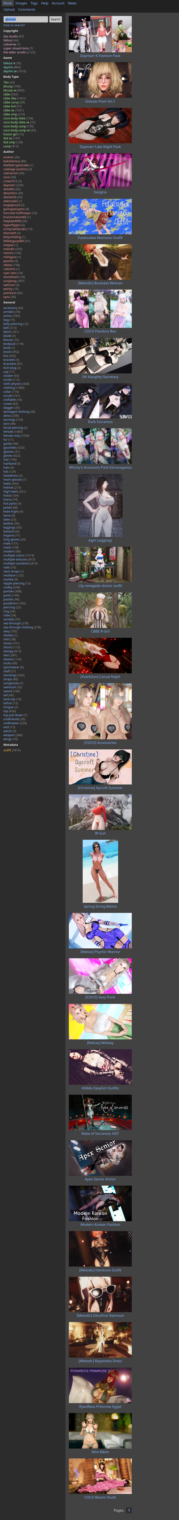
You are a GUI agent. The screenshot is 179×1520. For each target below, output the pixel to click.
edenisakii (12, 201)
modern (12, 551)
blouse (11, 340)
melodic (12, 249)
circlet (11, 380)
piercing (12, 607)
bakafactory (14, 161)
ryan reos (13, 273)
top (9, 711)
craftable (12, 400)
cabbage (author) (17, 169)
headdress (12, 475)
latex (9, 519)
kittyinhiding (14, 237)
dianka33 (12, 197)
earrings (13, 420)
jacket (10, 507)
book (9, 348)
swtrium (11, 285)
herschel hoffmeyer (20, 213)
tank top (12, 699)
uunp (11, 146)
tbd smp (13, 142)
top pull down (15, 715)
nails (9, 567)
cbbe (10, 94)
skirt (10, 655)
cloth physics (16, 384)
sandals (11, 619)
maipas (10, 245)
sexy (10, 631)
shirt (9, 639)
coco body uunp (18, 126)
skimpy (12, 651)
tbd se (11, 138)
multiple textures (19, 559)
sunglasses (13, 683)
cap (8, 372)
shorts (11, 647)
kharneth (12, 233)
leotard (11, 531)
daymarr (13, 185)
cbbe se (13, 110)
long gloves (14, 539)
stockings (14, 675)
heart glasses (14, 479)
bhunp (11, 86)
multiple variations (20, 563)
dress (11, 416)
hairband (12, 463)
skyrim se (14, 71)
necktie (10, 579)
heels (11, 483)
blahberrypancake (18, 165)
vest (9, 727)
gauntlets (14, 448)
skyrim (12, 67)
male (10, 543)
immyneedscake (17, 229)
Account (58, 3)
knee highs (13, 511)
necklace (13, 575)
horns (10, 499)
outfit (12, 750)
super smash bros (18, 48)
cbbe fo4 (12, 106)
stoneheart (14, 277)
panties (12, 591)
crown (10, 404)
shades (10, 635)
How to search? (14, 25)
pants (11, 595)
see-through (16, 623)
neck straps (13, 571)
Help (44, 3)
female (13, 432)
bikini (11, 332)
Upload (9, 9)
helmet (12, 487)
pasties (11, 599)
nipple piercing (16, 583)
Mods (7, 3)
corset (11, 396)
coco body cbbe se (19, 122)
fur (8, 440)
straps (10, 679)
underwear (15, 723)
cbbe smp (14, 114)
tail (8, 695)
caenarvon (13, 173)
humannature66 (17, 217)
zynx (9, 297)
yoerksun (12, 293)
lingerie (11, 535)
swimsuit (12, 687)
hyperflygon (14, 225)
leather (11, 523)
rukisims (11, 269)
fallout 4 (12, 63)
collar (11, 392)
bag (9, 320)
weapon (12, 735)
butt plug (12, 368)
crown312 (12, 181)
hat (9, 471)
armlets (11, 312)
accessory (13, 308)
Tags (34, 3)
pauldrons (14, 603)
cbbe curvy (14, 102)
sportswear (13, 667)
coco (9, 177)
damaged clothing (19, 412)
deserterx (13, 193)
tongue (10, 707)
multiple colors (18, 555)
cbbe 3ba (14, 98)
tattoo (10, 703)
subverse (11, 44)
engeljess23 (13, 205)
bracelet (11, 360)
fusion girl (13, 134)
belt (10, 328)
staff (9, 671)
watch (9, 731)
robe (9, 615)
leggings (12, 527)
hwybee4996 (15, 221)
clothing (13, 388)
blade (9, 336)
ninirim (12, 253)
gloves (11, 455)
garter (10, 444)
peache (10, 261)
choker (11, 376)
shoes (11, 643)
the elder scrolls (19, 52)
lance (9, 515)
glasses (11, 451)
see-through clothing (22, 627)
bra (9, 356)
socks (10, 663)
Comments (26, 9)
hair (10, 459)
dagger (11, 408)
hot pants (12, 503)
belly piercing (15, 324)
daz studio (13, 36)
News (72, 3)
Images (21, 3)
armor (11, 316)
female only (16, 436)
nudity (11, 587)
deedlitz (12, 189)
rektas (11, 265)
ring (9, 611)
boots (11, 352)
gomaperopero (16, 209)
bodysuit (13, 344)
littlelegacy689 (16, 241)
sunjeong (13, 281)
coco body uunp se (19, 130)
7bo (9, 82)
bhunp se (13, 90)
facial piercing (15, 428)
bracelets (12, 364)
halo (8, 467)
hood (10, 495)
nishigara (12, 257)
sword (11, 691)
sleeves (12, 659)
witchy (10, 289)
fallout (10, 40)
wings (10, 739)
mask (11, 547)
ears (9, 424)
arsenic (11, 157)
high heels (14, 491)
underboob (14, 719)
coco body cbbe (18, 118)
